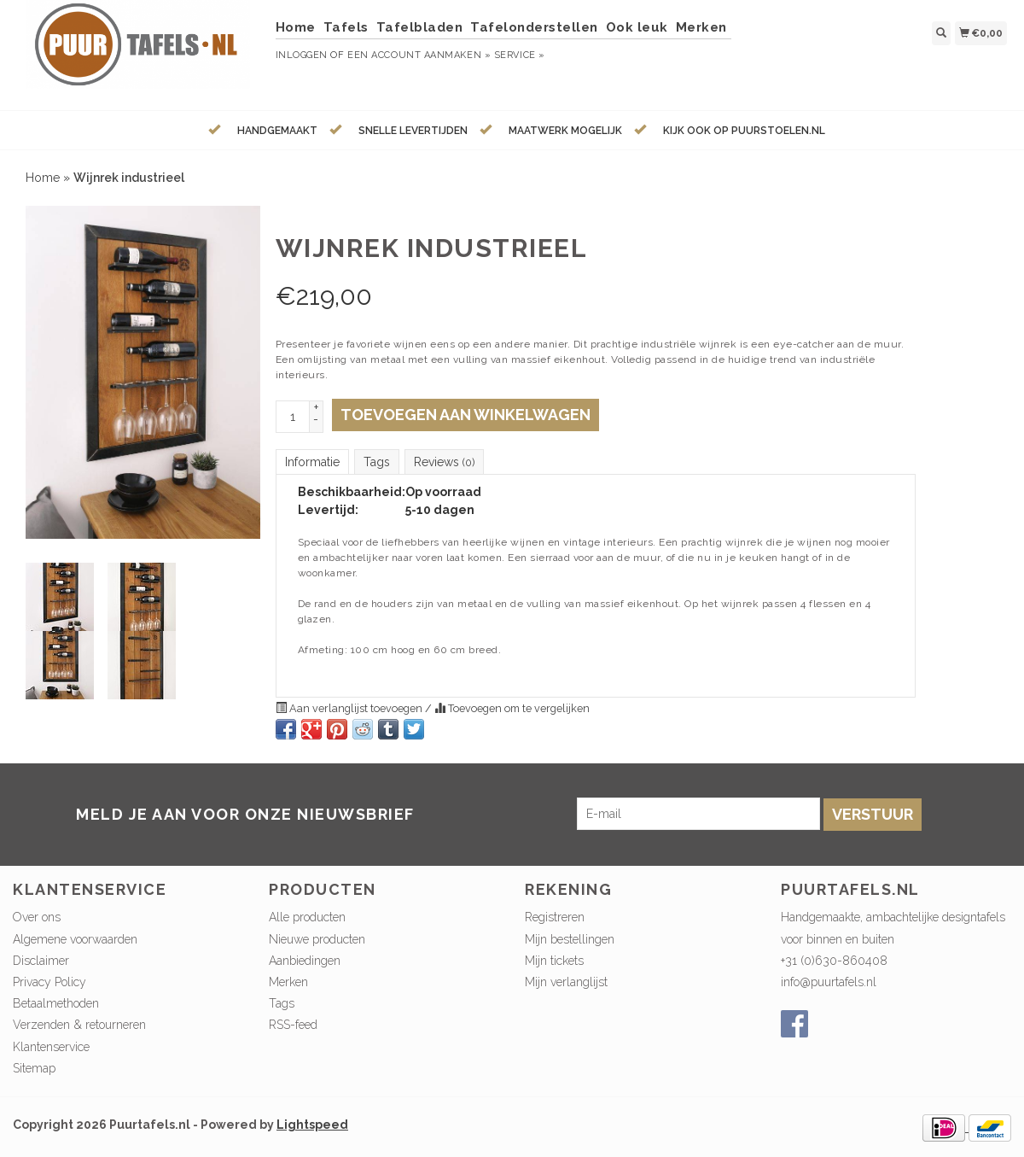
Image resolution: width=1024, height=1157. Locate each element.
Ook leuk (637, 27)
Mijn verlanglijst (566, 982)
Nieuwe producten (317, 939)
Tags (377, 462)
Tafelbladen (419, 27)
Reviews (444, 462)
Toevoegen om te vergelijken (512, 708)
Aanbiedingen (304, 960)
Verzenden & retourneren (79, 1024)
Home (296, 27)
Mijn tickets (554, 960)
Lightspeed (312, 1124)
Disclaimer (41, 960)
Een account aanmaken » (419, 55)
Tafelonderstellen (534, 27)
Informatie (312, 462)
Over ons (37, 917)
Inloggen (302, 55)
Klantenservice (51, 1047)
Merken (701, 27)
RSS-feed (293, 1024)
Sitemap (34, 1068)
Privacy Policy (49, 982)
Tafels (346, 27)
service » (519, 55)
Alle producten (307, 917)
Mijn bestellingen (569, 939)
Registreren (555, 917)
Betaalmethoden (56, 1003)
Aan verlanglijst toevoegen (350, 708)
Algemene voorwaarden (75, 939)
